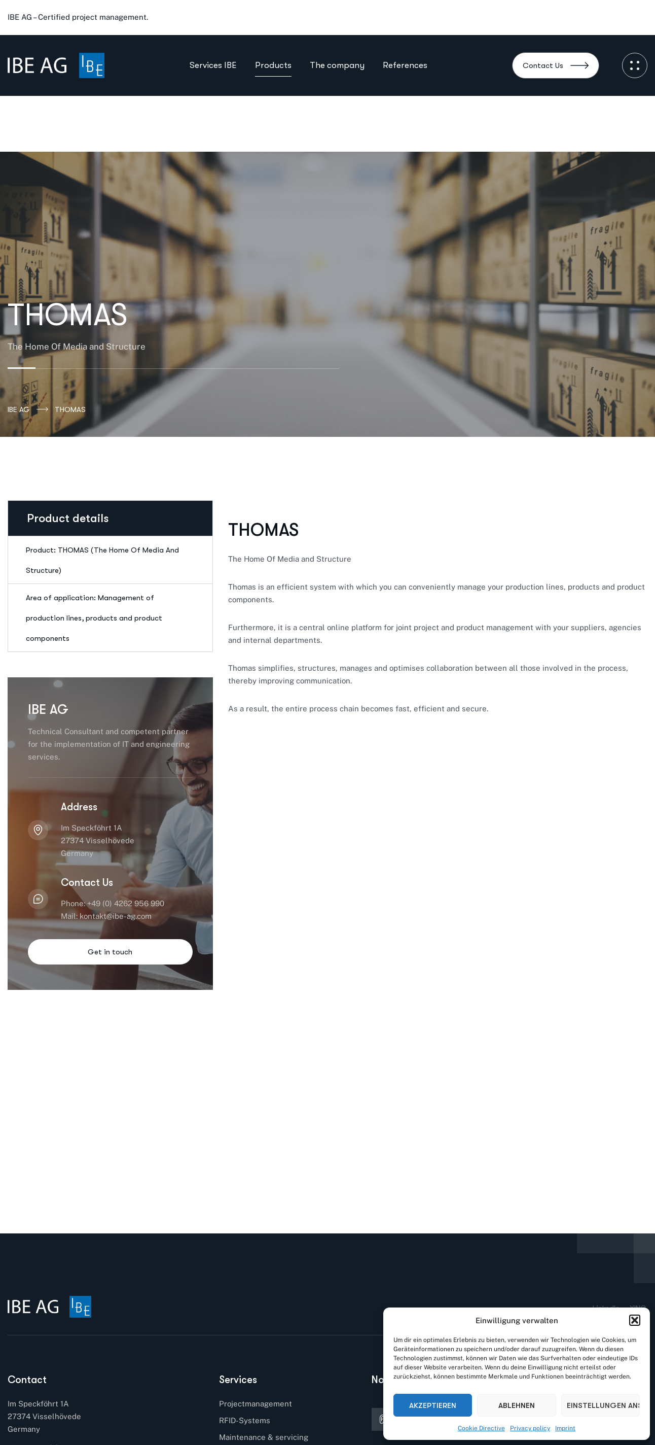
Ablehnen (516, 1405)
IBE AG (28, 409)
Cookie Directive (481, 1428)
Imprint (565, 1428)
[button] (635, 1320)
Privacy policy (530, 1428)
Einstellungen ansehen (603, 1405)
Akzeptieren (432, 1405)
